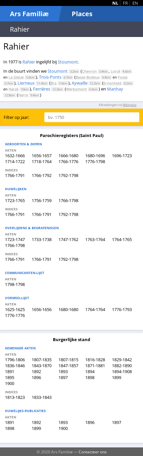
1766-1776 (68, 161)
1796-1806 (15, 360)
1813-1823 (15, 397)
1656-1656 (42, 309)
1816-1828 (95, 360)
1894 (89, 371)
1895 (9, 377)
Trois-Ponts (50, 77)
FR (125, 3)
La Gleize (16, 77)
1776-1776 (15, 315)
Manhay (115, 89)
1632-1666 (15, 155)
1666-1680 (68, 155)
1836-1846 (15, 365)
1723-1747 (15, 239)
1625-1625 (15, 309)
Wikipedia (129, 105)
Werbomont (76, 89)
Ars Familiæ (29, 13)
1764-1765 (122, 239)
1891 (9, 371)
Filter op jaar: (16, 117)
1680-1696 (95, 155)
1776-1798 (95, 161)
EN (135, 3)
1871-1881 (95, 365)
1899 (116, 377)
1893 (63, 371)
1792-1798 (68, 175)
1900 (9, 383)
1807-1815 (68, 360)
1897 (63, 377)
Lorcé (115, 71)
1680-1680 (68, 309)
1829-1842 (122, 360)
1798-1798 (15, 284)
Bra (53, 83)
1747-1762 (68, 239)
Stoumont (68, 62)
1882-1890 (122, 365)
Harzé (13, 89)
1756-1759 (42, 200)
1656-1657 (42, 155)
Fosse (122, 77)
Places (82, 13)
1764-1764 (95, 309)
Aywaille (80, 83)
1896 (36, 377)
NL (115, 3)
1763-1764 (95, 239)
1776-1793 (122, 309)
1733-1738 (42, 239)
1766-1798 (68, 200)
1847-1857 (68, 365)
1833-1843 (42, 397)
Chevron (89, 71)
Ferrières (41, 89)
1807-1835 (42, 360)
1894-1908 (122, 371)
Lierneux (26, 83)
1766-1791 (15, 175)
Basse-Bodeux (88, 77)
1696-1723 (122, 155)
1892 (36, 371)
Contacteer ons (93, 451)
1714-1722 (15, 161)
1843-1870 (42, 365)
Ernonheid (112, 83)
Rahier (28, 62)
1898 (89, 377)
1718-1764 (42, 161)
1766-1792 (42, 175)
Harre (23, 94)
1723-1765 (15, 200)
